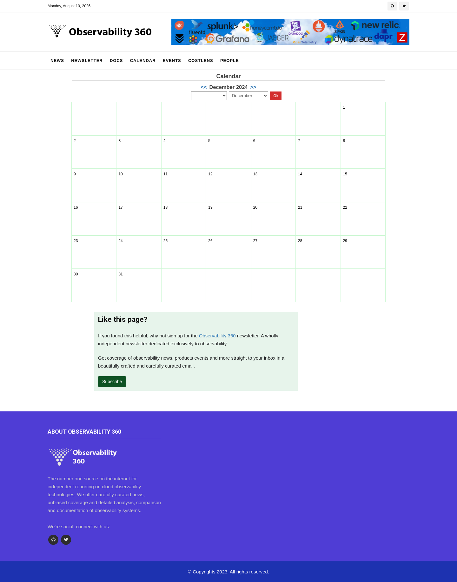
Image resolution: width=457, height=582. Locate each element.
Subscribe (112, 381)
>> (253, 87)
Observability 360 (217, 335)
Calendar (143, 60)
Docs (116, 60)
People (229, 60)
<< (204, 87)
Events (172, 60)
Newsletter (87, 60)
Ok (275, 96)
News (57, 60)
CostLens (200, 60)
